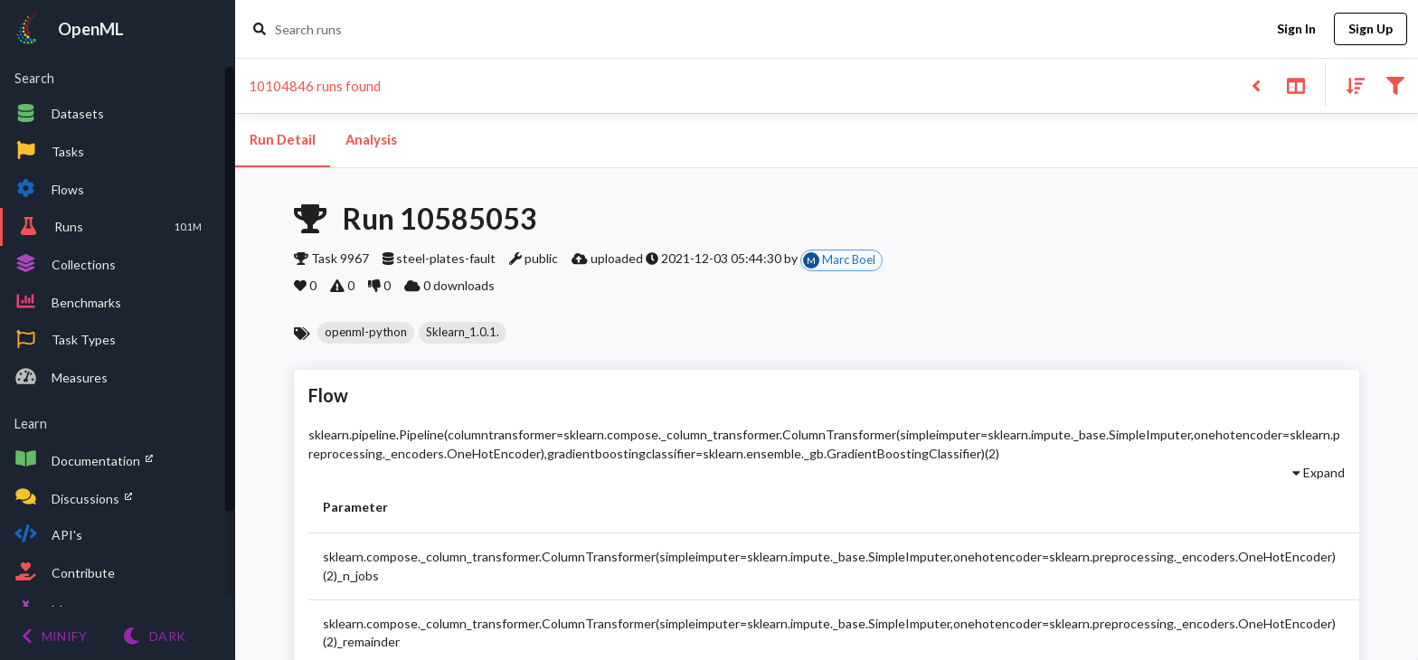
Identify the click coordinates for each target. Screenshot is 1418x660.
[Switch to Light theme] (154, 636)
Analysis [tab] (370, 140)
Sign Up (1370, 29)
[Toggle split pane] (1295, 84)
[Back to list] (1255, 84)
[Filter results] (1395, 84)
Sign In (1296, 29)
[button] (365, 333)
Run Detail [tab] (282, 140)
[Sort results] (1350, 84)
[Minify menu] (54, 636)
